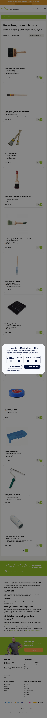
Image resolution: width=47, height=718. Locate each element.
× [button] (42, 346)
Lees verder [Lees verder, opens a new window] (36, 354)
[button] (13, 371)
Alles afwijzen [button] (15, 367)
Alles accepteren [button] (32, 367)
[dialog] (23, 359)
